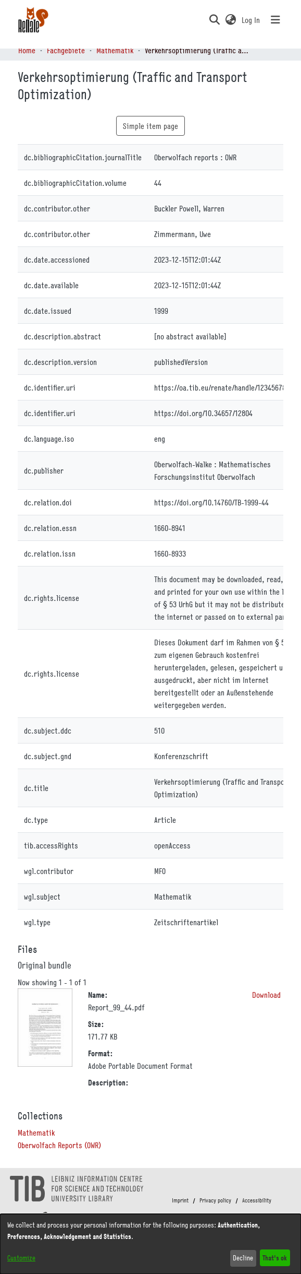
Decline (243, 1258)
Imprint (180, 1200)
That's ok (274, 1257)
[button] (214, 20)
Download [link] (266, 994)
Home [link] (26, 50)
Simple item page (150, 126)
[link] (36, 1132)
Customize (21, 1258)
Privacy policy (215, 1200)
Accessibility (256, 1200)
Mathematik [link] (114, 50)
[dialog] (150, 1244)
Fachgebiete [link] (66, 50)
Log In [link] (251, 20)
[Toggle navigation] (275, 20)
